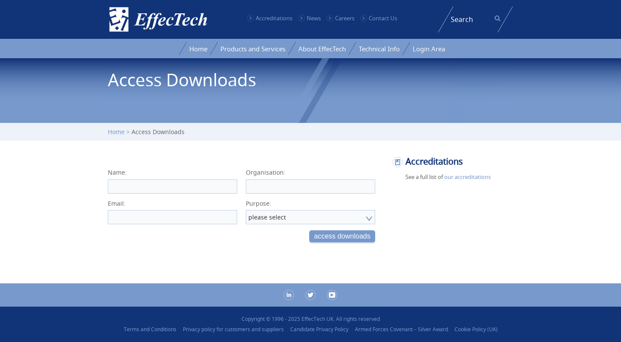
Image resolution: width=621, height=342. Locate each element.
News (314, 18)
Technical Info (379, 48)
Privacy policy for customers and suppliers (233, 329)
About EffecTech (322, 48)
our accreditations (467, 177)
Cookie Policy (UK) (476, 329)
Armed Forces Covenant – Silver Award (401, 329)
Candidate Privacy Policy (319, 329)
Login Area (429, 48)
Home (198, 48)
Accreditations (274, 18)
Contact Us (383, 18)
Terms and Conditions (150, 329)
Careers (344, 18)
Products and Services (252, 48)
